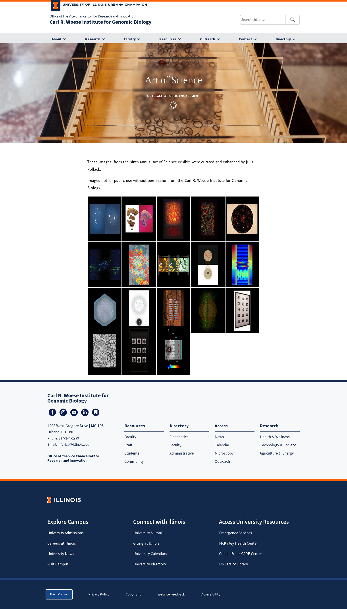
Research (92, 39)
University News (60, 554)
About (57, 39)
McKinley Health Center (238, 543)
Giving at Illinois (146, 543)
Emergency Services (235, 533)
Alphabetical (179, 437)
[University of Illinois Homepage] (64, 499)
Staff (128, 445)
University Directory (149, 564)
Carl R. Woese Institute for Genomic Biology (101, 22)
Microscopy (224, 453)
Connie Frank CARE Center (240, 554)
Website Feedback (172, 594)
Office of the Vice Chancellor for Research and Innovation (92, 16)
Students (131, 453)
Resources (167, 39)
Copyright (133, 594)
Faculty (130, 39)
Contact (245, 39)
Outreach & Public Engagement (173, 96)
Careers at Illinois (61, 543)
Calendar (222, 445)
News (219, 437)
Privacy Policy (98, 594)
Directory (283, 39)
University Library (233, 564)
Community (134, 461)
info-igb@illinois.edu (73, 444)
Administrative (182, 453)
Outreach (207, 39)
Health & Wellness (275, 437)
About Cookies (59, 594)
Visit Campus (58, 564)
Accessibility (210, 594)
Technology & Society (278, 445)
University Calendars (150, 554)
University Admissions (65, 533)
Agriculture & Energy (277, 453)
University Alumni (147, 533)
